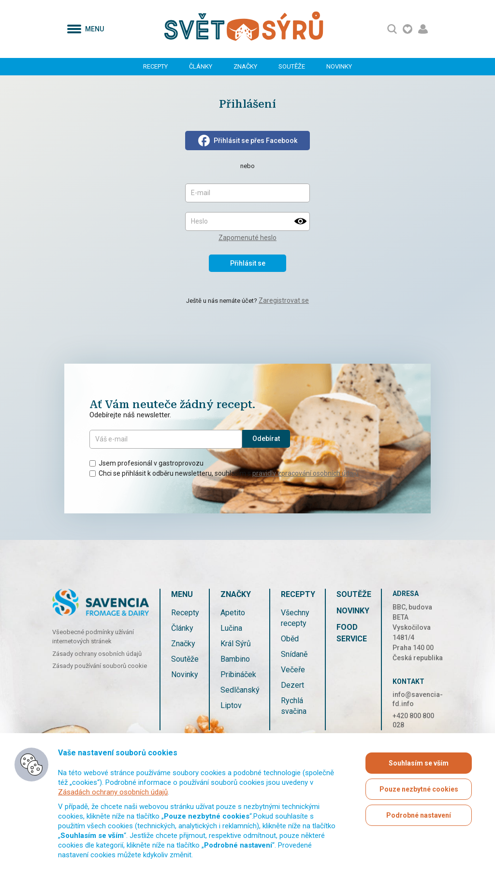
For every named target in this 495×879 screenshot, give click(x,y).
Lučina (231, 628)
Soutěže (291, 66)
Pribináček (238, 674)
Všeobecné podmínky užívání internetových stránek (93, 636)
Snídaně (294, 654)
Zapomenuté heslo (247, 237)
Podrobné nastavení (418, 815)
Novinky (339, 66)
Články (200, 66)
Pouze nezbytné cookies (418, 789)
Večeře (293, 669)
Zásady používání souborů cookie (99, 665)
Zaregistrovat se (284, 300)
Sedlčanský (240, 690)
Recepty (155, 66)
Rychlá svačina (293, 706)
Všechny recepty (295, 618)
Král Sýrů (235, 643)
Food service (351, 633)
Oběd (290, 638)
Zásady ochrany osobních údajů (97, 653)
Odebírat (266, 438)
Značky (245, 66)
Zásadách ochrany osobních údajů (113, 792)
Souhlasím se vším (419, 763)
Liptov (231, 705)
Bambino (235, 659)
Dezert (292, 685)
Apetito (232, 612)
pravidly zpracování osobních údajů (305, 473)
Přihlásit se (247, 263)
